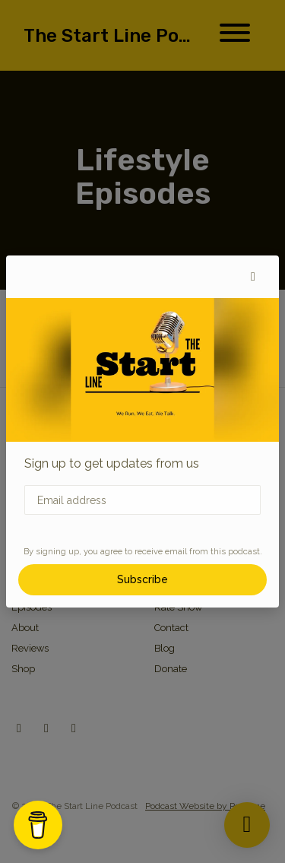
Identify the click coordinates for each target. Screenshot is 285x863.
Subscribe (142, 579)
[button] (253, 277)
